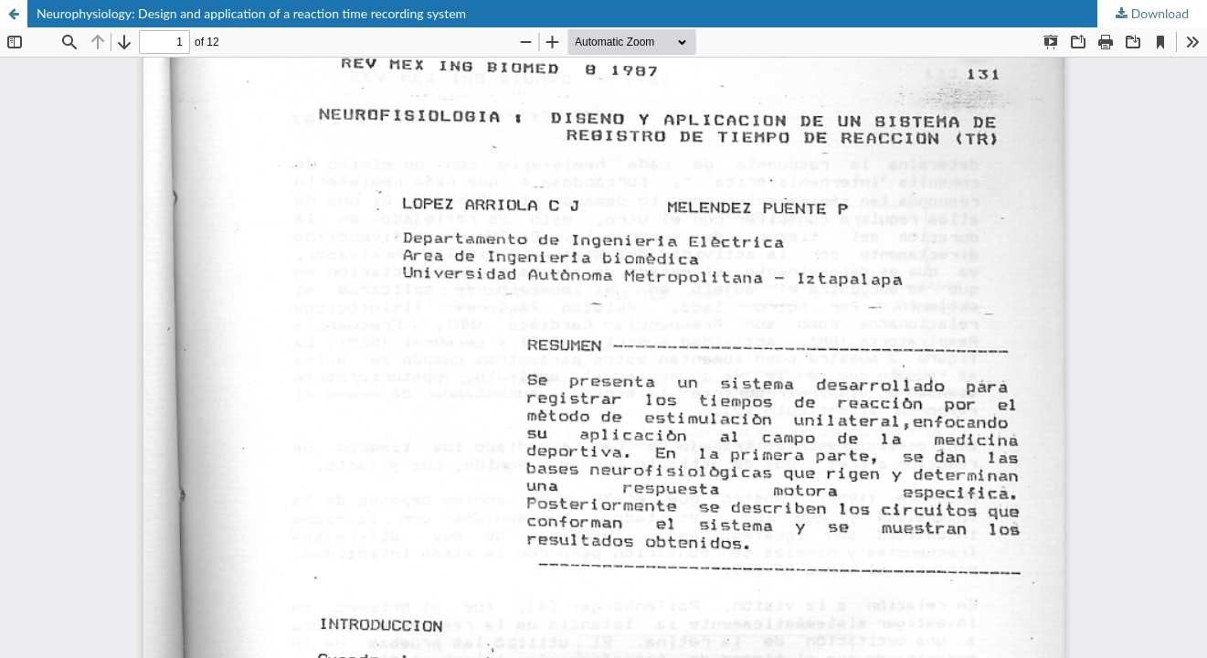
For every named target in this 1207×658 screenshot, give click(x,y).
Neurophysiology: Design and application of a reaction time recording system (251, 13)
